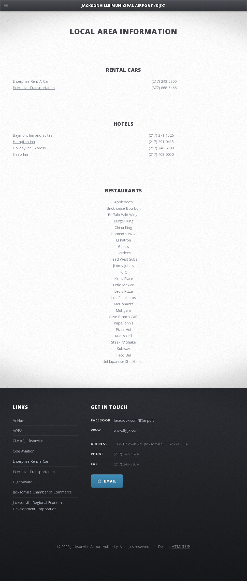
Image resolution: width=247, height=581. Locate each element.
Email (110, 481)
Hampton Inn (24, 141)
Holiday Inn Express (29, 148)
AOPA (17, 430)
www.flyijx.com (126, 430)
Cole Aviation (23, 451)
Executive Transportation (34, 87)
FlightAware (22, 481)
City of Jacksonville (28, 440)
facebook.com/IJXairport (134, 420)
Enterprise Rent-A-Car (31, 81)
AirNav (18, 420)
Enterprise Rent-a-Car (30, 461)
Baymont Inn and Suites (32, 135)
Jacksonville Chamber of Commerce (42, 492)
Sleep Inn (20, 154)
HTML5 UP (180, 546)
